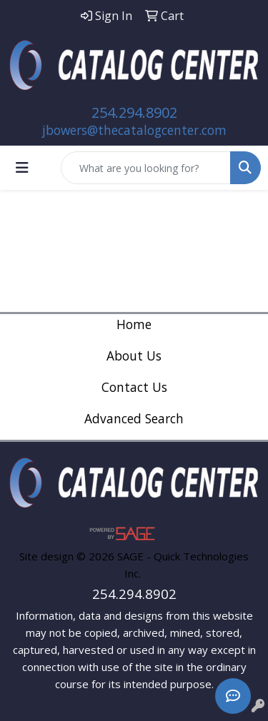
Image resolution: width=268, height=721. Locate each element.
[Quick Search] (146, 167)
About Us (134, 355)
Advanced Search (134, 418)
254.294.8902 (134, 112)
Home (134, 324)
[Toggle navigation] (22, 168)
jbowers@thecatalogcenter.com (134, 129)
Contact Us (134, 386)
